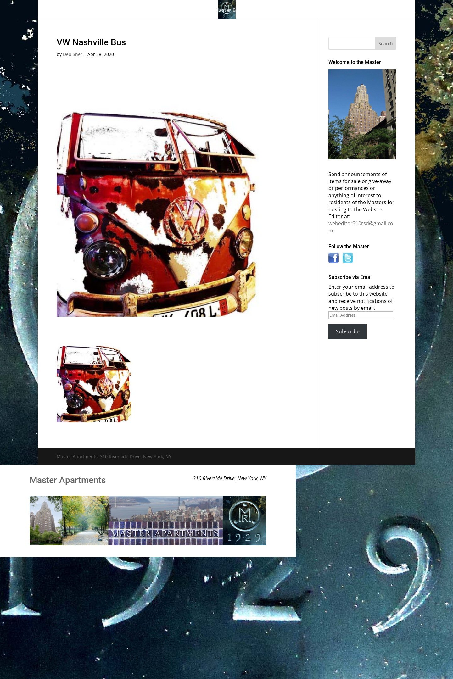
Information (289, 11)
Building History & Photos (169, 11)
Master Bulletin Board (240, 11)
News (325, 11)
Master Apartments (68, 480)
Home (81, 11)
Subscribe (348, 331)
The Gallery (110, 11)
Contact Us (359, 11)
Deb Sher (72, 54)
